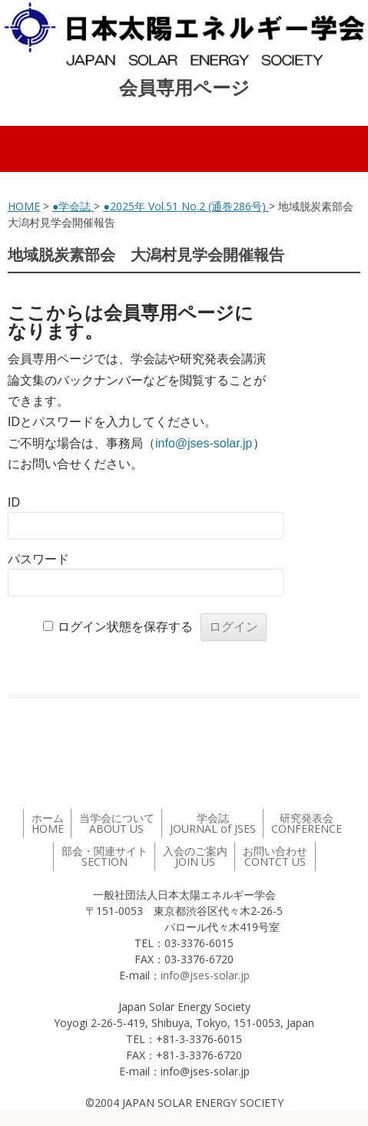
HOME (24, 206)
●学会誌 (73, 206)
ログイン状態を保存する (125, 626)
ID (14, 502)
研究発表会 (306, 823)
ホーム (47, 823)
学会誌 (213, 823)
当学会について (116, 823)
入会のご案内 (195, 856)
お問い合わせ (275, 856)
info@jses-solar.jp (204, 443)
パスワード (38, 559)
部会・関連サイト (104, 856)
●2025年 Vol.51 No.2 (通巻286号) (185, 206)
